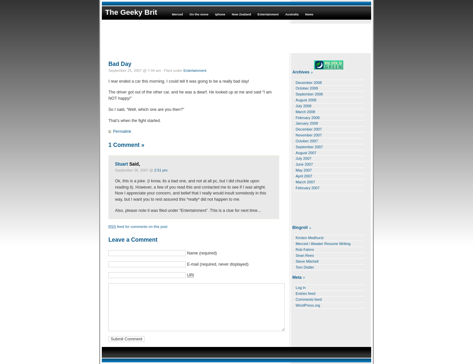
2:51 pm (161, 170)
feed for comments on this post (138, 227)
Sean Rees (305, 255)
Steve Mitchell (307, 261)
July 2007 (303, 158)
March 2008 (305, 112)
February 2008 (308, 118)
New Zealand (241, 14)
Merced (177, 14)
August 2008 (306, 100)
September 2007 (309, 147)
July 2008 (303, 106)
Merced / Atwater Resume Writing (323, 244)
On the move (199, 14)
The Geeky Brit (131, 12)
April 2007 (304, 176)
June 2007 (304, 164)
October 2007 (307, 141)
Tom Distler (305, 267)
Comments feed (309, 299)
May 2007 (304, 170)
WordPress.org (308, 305)
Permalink (122, 131)
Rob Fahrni (305, 250)
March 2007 (305, 182)
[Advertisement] (236, 38)
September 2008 (309, 94)
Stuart (121, 164)
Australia (292, 14)
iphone (220, 14)
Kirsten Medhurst (310, 238)
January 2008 (307, 123)
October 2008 (307, 88)
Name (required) (202, 253)
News (309, 14)
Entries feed (305, 293)
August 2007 (306, 153)
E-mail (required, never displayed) (217, 264)
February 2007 (308, 188)
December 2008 (309, 83)
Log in (301, 288)
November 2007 (309, 135)
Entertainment (268, 14)
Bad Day (119, 64)
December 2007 (309, 129)
